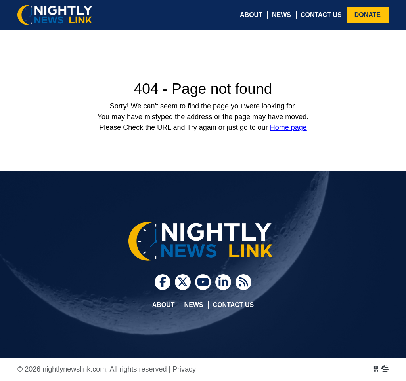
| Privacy (182, 369)
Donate (367, 14)
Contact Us (321, 14)
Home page (288, 127)
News (281, 14)
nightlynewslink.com (76, 15)
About (251, 14)
